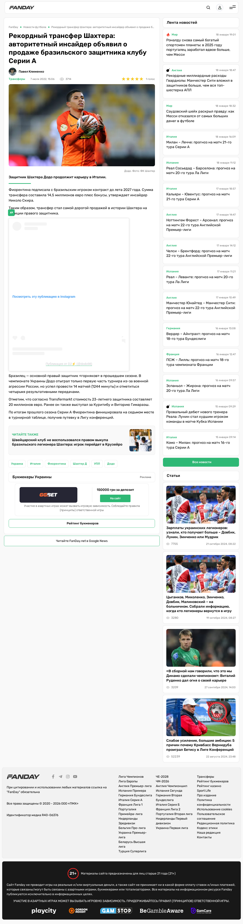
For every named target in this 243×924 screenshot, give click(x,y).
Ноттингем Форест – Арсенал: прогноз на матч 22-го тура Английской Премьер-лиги (199, 225)
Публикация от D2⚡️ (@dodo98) (69, 364)
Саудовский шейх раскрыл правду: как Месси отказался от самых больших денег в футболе (200, 116)
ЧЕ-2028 (162, 777)
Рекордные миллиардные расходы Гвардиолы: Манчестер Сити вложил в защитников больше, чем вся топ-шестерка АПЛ (199, 82)
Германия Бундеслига (135, 795)
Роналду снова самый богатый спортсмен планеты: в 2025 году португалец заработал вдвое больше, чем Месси (198, 47)
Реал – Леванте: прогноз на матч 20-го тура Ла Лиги (199, 279)
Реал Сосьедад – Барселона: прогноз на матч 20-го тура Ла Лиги (200, 170)
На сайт (115, 498)
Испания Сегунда (169, 791)
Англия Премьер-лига (135, 786)
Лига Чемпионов (131, 777)
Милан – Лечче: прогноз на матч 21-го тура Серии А (198, 144)
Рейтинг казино (209, 786)
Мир (175, 34)
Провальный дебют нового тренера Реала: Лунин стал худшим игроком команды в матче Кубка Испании (197, 417)
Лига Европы (128, 781)
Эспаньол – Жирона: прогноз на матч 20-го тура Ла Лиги (198, 388)
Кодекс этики (207, 828)
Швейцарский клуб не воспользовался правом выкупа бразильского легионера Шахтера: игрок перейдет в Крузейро (67, 442)
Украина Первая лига (172, 828)
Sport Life (204, 791)
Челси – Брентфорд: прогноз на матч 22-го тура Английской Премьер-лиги (199, 253)
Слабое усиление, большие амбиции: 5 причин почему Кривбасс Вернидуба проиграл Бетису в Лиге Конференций (200, 745)
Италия (171, 136)
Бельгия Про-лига (132, 828)
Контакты (204, 837)
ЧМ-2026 (162, 781)
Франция (172, 354)
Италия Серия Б (168, 805)
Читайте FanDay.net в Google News (82, 541)
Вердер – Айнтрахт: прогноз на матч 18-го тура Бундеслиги (198, 336)
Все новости (201, 462)
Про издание (206, 795)
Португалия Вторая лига (174, 814)
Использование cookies (214, 809)
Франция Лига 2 (168, 809)
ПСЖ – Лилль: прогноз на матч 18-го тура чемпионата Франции (197, 362)
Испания (172, 162)
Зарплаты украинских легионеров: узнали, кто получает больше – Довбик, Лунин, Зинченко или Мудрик (200, 532)
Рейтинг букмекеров (82, 523)
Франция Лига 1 (130, 805)
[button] (208, 7)
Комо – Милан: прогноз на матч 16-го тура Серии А (198, 445)
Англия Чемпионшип (171, 786)
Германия (173, 328)
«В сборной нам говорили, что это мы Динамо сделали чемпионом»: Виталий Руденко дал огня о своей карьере (200, 675)
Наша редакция (209, 833)
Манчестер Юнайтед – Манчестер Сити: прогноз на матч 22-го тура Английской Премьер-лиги (200, 308)
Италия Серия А (130, 800)
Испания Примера (132, 791)
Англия (177, 70)
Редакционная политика (216, 823)
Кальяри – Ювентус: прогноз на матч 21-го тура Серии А (198, 196)
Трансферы (17, 79)
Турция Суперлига (132, 851)
